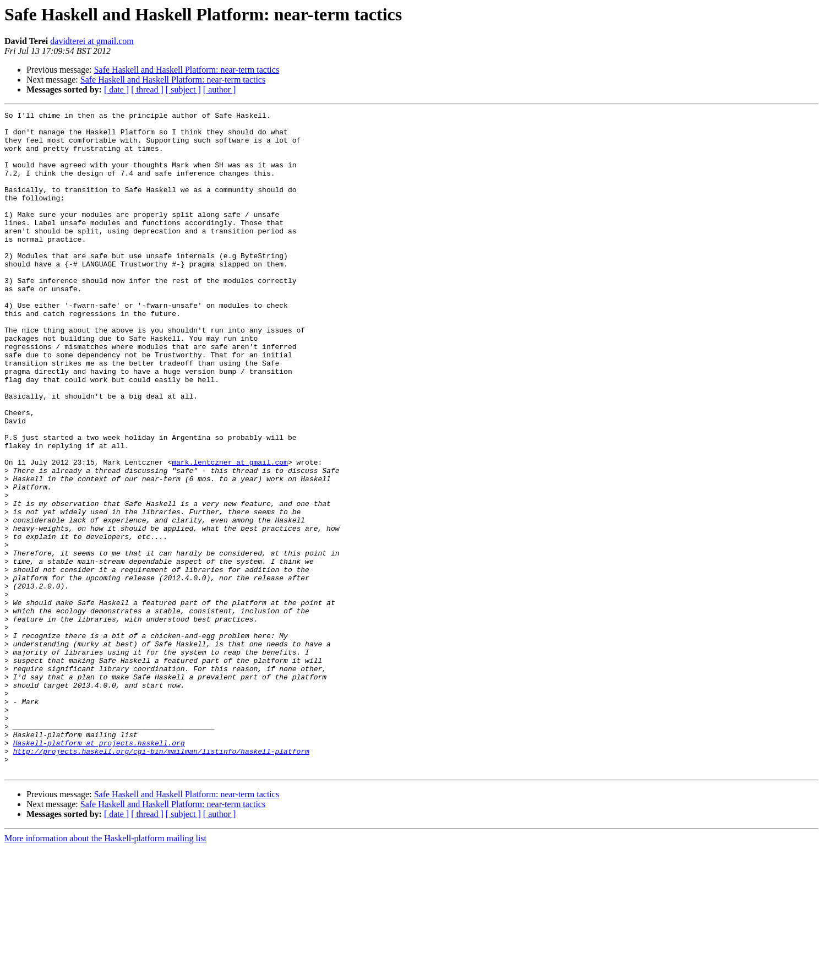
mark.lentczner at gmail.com (230, 533)
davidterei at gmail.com (92, 41)
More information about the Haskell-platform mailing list (105, 970)
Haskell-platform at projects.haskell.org (99, 870)
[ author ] (219, 89)
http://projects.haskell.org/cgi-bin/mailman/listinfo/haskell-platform (161, 880)
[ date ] (116, 89)
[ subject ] (183, 89)
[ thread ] (147, 89)
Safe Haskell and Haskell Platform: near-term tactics (186, 69)
